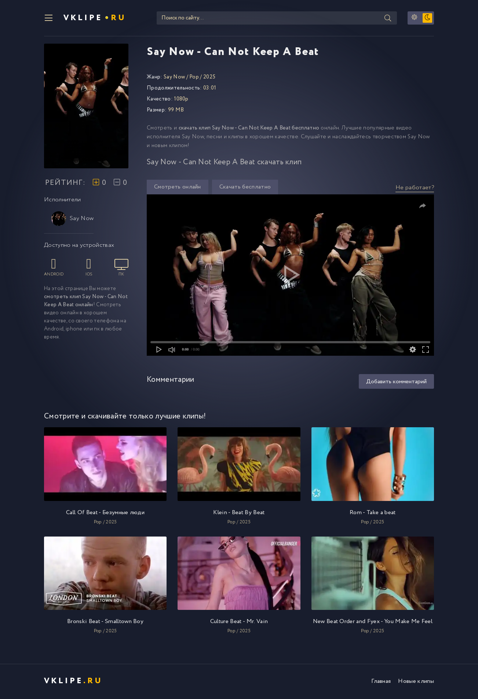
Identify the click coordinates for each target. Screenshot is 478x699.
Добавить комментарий (396, 382)
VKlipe (95, 18)
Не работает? (414, 188)
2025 (209, 78)
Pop (194, 78)
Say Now (72, 219)
